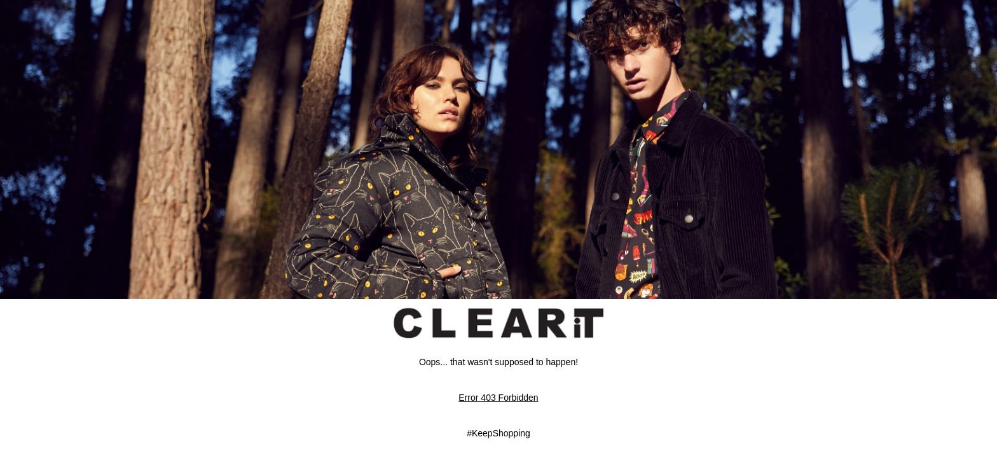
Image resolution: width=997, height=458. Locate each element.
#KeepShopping (498, 433)
